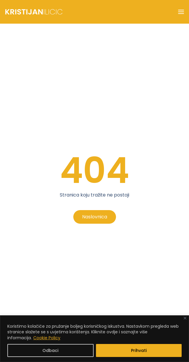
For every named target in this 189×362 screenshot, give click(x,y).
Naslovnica (94, 216)
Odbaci (50, 350)
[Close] (185, 318)
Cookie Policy (46, 338)
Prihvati (139, 350)
